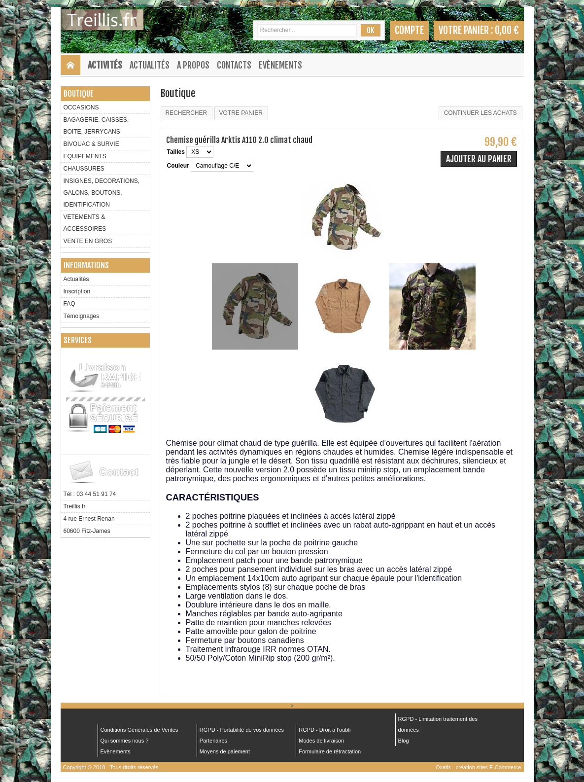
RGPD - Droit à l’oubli (324, 730)
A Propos (193, 65)
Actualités (150, 65)
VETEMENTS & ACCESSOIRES (85, 222)
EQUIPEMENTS (85, 156)
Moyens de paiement (225, 751)
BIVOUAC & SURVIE (91, 144)
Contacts (234, 65)
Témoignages (82, 316)
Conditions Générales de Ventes (139, 730)
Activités (105, 65)
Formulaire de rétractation (330, 751)
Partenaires (213, 741)
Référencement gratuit (269, 3)
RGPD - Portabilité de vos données (242, 730)
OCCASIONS (81, 107)
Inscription (77, 291)
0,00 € (507, 30)
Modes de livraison (321, 741)
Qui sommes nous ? (125, 741)
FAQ (69, 303)
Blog (403, 741)
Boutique (79, 94)
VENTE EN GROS (88, 241)
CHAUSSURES (84, 168)
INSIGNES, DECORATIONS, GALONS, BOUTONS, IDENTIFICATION (101, 193)
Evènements (280, 65)
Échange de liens (322, 3)
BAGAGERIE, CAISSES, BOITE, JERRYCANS (96, 125)
